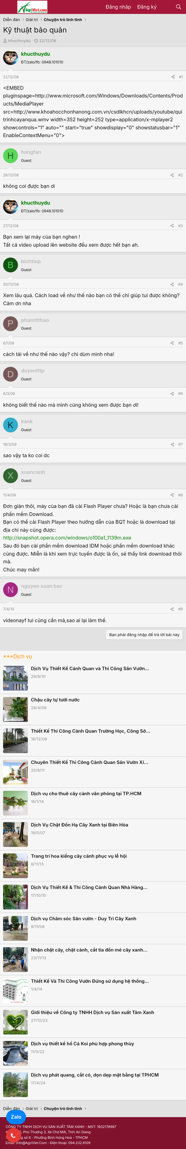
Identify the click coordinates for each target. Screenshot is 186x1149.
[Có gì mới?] (166, 7)
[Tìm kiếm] (178, 7)
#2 (180, 175)
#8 (180, 495)
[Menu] (8, 7)
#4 (180, 284)
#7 (181, 444)
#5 (180, 343)
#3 (180, 225)
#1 (181, 77)
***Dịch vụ (17, 656)
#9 (180, 609)
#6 (180, 393)
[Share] (173, 77)
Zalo (16, 1117)
